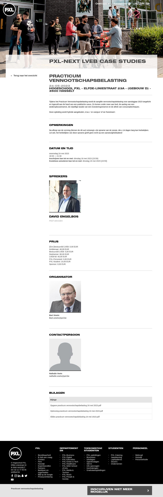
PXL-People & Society (68, 478)
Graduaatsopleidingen (96, 470)
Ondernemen (116, 464)
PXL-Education (68, 459)
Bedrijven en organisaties (43, 471)
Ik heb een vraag (45, 457)
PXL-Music (67, 474)
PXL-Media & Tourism (67, 471)
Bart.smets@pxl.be (57, 318)
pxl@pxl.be (15, 472)
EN (147, 3)
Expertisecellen (44, 466)
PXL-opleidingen (94, 455)
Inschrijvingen (92, 468)
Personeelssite (141, 459)
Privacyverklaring (45, 477)
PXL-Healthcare (69, 464)
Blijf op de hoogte (45, 474)
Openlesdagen (93, 462)
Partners (41, 468)
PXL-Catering (116, 455)
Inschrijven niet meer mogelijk (111, 490)
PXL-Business (68, 455)
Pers (40, 462)
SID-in (89, 464)
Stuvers (114, 462)
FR (142, 3)
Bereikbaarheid (44, 455)
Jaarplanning (116, 457)
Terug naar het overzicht (25, 76)
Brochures (91, 457)
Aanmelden (120, 3)
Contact (41, 459)
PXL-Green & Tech (70, 462)
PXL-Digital (67, 457)
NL (136, 3)
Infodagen (91, 459)
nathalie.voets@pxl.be (59, 376)
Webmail (139, 455)
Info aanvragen (93, 466)
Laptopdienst (116, 459)
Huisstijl (41, 464)
